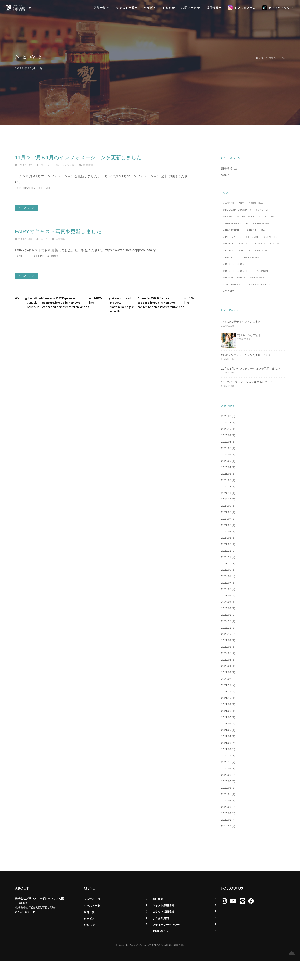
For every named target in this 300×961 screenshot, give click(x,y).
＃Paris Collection (237, 250)
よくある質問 (160, 918)
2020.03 (226, 806)
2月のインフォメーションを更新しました (246, 355)
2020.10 (226, 762)
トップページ (92, 899)
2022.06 (226, 659)
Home (260, 57)
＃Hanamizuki (261, 223)
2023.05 (226, 595)
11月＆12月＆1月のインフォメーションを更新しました (78, 157)
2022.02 (226, 678)
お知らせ (168, 7)
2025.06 (226, 454)
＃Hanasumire (232, 230)
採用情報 (213, 7)
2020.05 (226, 794)
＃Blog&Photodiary (237, 209)
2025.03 (226, 473)
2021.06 (226, 723)
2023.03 (226, 601)
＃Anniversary (233, 203)
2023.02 (226, 608)
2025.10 (226, 428)
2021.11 (226, 691)
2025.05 (226, 461)
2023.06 (226, 589)
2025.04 (226, 467)
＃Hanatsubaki (257, 230)
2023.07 (226, 582)
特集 (224, 174)
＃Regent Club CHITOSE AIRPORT (246, 271)
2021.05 (226, 730)
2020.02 (226, 813)
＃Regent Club (233, 264)
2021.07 (226, 717)
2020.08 (226, 774)
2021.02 (226, 749)
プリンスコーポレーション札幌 (55, 165)
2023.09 (226, 569)
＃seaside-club (259, 284)
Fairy (41, 239)
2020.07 (226, 781)
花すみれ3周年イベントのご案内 (241, 321)
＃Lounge (252, 237)
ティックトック (278, 7)
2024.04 (226, 531)
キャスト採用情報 (163, 905)
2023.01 (226, 614)
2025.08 (226, 441)
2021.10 (226, 697)
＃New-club (271, 237)
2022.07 (226, 653)
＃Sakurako (258, 277)
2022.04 (226, 665)
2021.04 (226, 736)
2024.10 (226, 499)
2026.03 (226, 416)
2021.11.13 (23, 239)
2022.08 (226, 646)
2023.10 (226, 563)
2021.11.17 (23, 165)
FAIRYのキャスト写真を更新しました (58, 231)
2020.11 (226, 755)
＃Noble (228, 243)
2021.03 (226, 742)
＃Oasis (260, 243)
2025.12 (226, 422)
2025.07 (226, 448)
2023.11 (226, 557)
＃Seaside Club (233, 284)
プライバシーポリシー (166, 924)
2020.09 (226, 768)
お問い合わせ (190, 7)
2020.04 (226, 800)
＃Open (274, 243)
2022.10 (226, 633)
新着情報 (88, 165)
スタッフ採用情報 (163, 911)
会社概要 (157, 899)
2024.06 (226, 525)
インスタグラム (242, 7)
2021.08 (226, 710)
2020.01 (226, 819)
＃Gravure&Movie (235, 223)
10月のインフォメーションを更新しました (247, 382)
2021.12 (226, 685)
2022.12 (226, 621)
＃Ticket (229, 291)
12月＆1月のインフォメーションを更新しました (250, 368)
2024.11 (226, 493)
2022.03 (226, 672)
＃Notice (244, 243)
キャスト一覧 (127, 7)
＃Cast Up (23, 256)
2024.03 (226, 537)
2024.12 (226, 486)
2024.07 (226, 518)
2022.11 (226, 627)
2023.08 (226, 576)
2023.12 (226, 550)
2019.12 (226, 826)
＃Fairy (39, 256)
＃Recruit (230, 257)
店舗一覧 (102, 7)
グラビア (150, 7)
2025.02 (226, 480)
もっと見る (26, 208)
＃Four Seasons (248, 216)
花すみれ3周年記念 (248, 335)
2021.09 (226, 704)
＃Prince (45, 188)
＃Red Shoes (250, 257)
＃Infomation (25, 188)
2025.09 (226, 435)
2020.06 (226, 787)
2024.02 (226, 544)
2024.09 (226, 505)
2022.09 (226, 640)
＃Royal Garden (234, 277)
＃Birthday (256, 203)
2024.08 (226, 512)
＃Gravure (271, 216)
